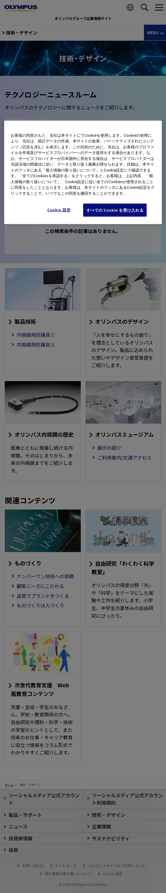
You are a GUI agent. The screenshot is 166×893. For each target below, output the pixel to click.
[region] (83, 172)
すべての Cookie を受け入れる (115, 210)
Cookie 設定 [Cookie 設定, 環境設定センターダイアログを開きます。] (59, 210)
